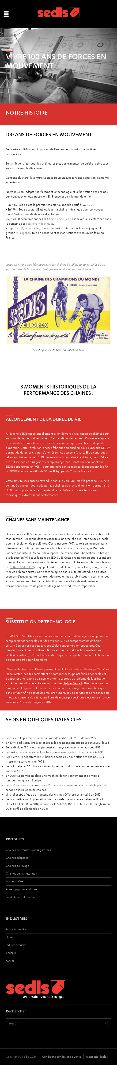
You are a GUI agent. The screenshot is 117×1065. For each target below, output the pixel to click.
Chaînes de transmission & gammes (28, 850)
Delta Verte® (14, 674)
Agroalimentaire (16, 929)
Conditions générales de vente (61, 1056)
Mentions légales (97, 1056)
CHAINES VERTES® (22, 567)
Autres (10, 960)
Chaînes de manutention (21, 873)
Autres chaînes (15, 881)
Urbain (10, 937)
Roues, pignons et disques (22, 889)
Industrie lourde (16, 945)
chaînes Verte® (72, 683)
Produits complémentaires (22, 897)
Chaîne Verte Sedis (59, 219)
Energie (11, 952)
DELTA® (105, 448)
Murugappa (23, 233)
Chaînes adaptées (17, 857)
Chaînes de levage (17, 865)
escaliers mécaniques (39, 223)
